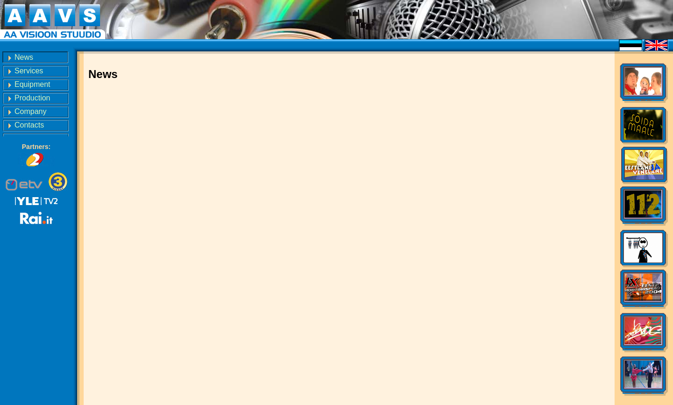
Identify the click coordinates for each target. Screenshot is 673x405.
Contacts (29, 125)
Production (32, 98)
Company (30, 111)
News (23, 57)
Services (28, 71)
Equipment (32, 84)
